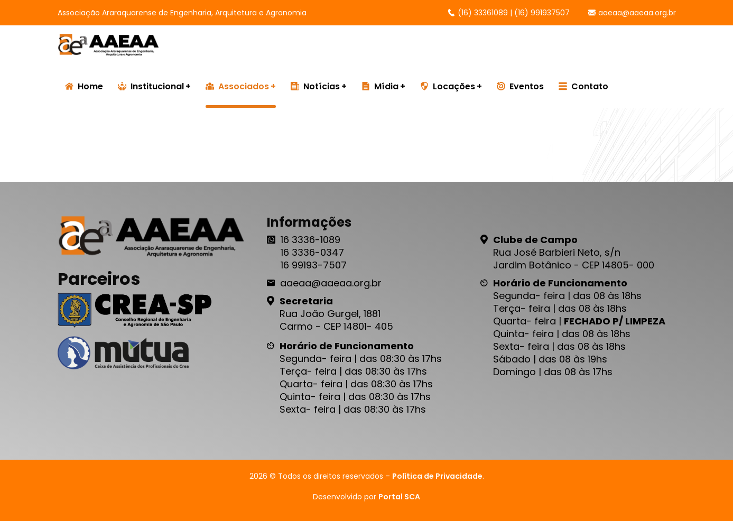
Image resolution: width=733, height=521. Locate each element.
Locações (447, 86)
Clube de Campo (535, 239)
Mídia (379, 86)
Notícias (315, 86)
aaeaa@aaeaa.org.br (632, 12)
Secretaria (306, 301)
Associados (237, 86)
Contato (583, 86)
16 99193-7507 (314, 265)
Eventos (520, 86)
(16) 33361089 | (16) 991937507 (509, 12)
